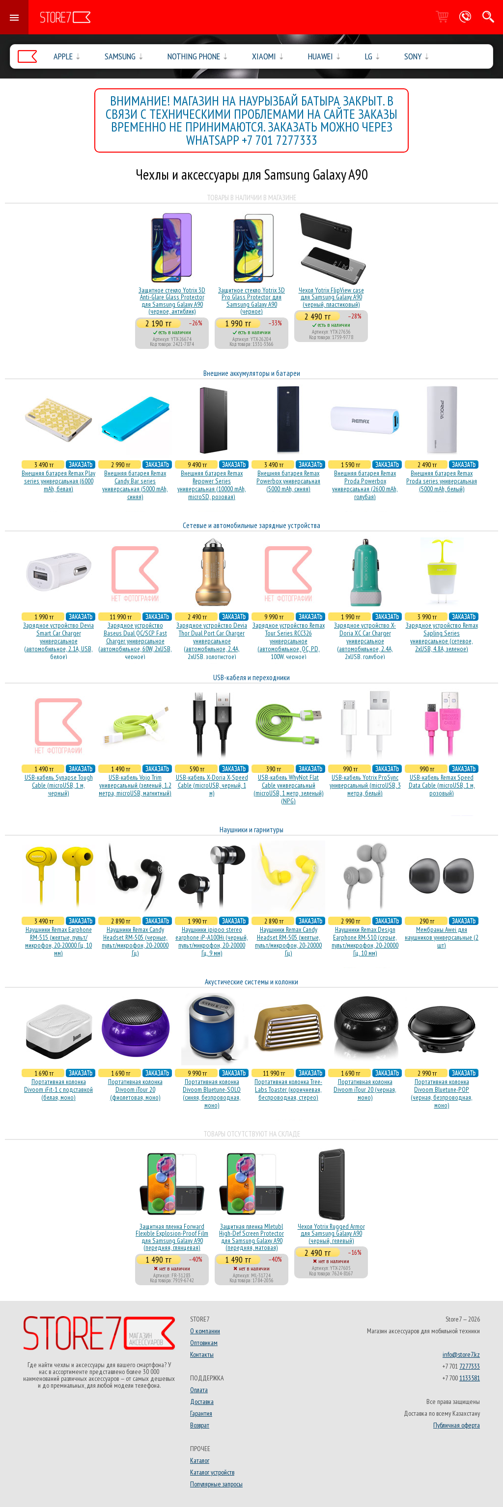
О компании (205, 1330)
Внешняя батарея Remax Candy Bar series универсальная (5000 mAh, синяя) (135, 485)
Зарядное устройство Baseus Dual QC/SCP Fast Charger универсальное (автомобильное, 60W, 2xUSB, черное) (135, 641)
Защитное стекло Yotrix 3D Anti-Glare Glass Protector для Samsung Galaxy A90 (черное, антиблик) (172, 301)
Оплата (199, 1389)
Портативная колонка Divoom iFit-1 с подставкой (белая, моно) (58, 1089)
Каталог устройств (212, 1472)
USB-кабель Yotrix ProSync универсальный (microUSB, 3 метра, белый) (365, 785)
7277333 (469, 1366)
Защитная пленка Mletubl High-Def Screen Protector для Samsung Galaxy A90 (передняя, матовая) (251, 1237)
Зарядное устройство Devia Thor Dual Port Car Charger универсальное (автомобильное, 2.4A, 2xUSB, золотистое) (211, 641)
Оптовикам (204, 1342)
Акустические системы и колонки (251, 981)
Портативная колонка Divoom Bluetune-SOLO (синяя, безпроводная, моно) (212, 1093)
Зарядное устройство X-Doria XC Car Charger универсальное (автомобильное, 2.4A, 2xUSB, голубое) (365, 641)
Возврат (199, 1425)
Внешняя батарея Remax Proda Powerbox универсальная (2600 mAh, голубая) (365, 485)
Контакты (202, 1354)
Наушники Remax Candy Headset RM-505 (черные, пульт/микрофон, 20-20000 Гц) (135, 941)
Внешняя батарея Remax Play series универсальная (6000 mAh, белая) (58, 481)
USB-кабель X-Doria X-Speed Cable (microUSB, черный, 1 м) (212, 785)
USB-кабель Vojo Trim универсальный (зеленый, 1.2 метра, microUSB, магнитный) (135, 785)
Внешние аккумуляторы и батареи (251, 373)
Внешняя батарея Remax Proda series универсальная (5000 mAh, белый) (441, 481)
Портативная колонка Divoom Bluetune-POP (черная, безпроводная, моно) (442, 1093)
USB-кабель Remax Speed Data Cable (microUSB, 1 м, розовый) (442, 785)
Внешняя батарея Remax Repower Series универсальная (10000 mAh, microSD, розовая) (211, 485)
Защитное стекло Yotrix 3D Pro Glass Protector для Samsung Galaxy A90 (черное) (251, 301)
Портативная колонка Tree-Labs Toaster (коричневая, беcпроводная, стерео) (288, 1089)
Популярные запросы (216, 1484)
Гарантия (201, 1413)
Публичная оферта (456, 1425)
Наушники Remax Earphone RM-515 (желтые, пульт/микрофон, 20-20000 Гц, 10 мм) (58, 941)
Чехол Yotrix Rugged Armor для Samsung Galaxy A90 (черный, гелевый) (331, 1233)
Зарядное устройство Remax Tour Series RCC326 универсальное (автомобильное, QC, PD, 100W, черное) (288, 641)
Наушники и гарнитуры (251, 829)
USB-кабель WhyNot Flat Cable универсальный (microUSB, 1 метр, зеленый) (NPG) (288, 789)
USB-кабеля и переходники (251, 677)
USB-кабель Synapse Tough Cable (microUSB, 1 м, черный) (59, 785)
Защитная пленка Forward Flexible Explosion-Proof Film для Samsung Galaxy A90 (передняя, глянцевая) (172, 1237)
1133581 (469, 1378)
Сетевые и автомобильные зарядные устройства (251, 525)
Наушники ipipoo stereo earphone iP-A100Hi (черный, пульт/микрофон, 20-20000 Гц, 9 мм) (211, 941)
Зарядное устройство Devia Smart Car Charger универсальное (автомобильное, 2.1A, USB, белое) (58, 641)
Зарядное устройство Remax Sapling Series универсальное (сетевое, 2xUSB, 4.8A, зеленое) (442, 637)
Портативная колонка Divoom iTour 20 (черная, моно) (365, 1089)
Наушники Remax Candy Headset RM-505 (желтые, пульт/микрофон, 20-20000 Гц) (288, 941)
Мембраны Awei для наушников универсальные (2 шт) (441, 937)
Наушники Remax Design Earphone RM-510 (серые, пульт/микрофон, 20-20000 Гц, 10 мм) (365, 941)
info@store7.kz (461, 1354)
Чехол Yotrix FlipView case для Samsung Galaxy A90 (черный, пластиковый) (331, 297)
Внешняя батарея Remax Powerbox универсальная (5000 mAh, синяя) (288, 481)
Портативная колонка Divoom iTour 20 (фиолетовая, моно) (135, 1089)
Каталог (199, 1460)
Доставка (202, 1401)
